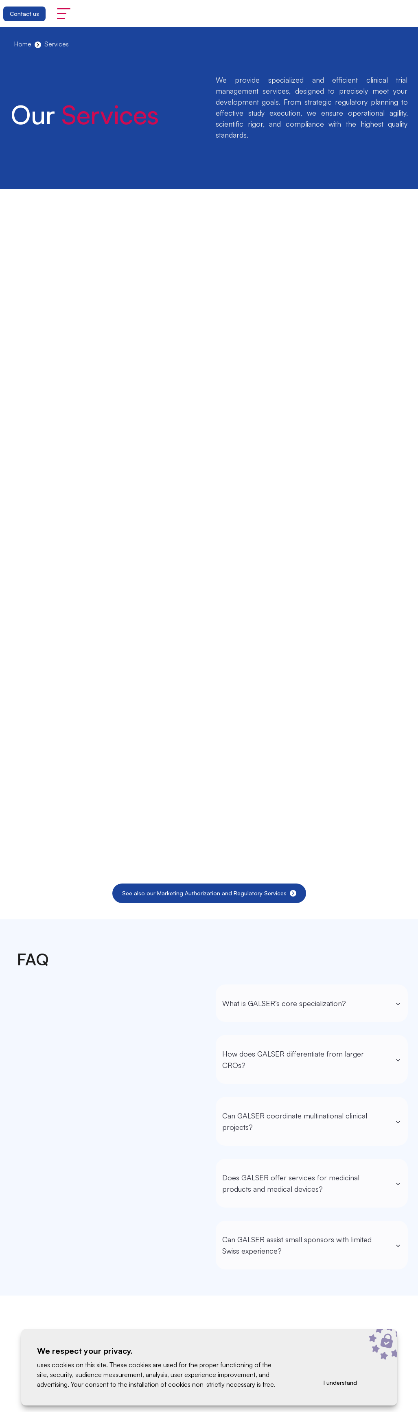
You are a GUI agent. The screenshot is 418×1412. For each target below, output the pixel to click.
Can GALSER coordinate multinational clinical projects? (311, 1121)
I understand (340, 1382)
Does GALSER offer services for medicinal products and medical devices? (311, 1183)
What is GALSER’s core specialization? (311, 1003)
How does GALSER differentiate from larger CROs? (311, 1059)
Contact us (24, 13)
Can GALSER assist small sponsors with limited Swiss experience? (311, 1245)
